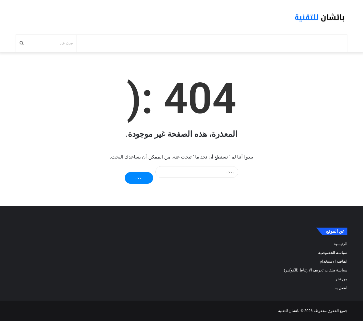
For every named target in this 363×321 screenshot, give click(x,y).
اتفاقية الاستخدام (333, 261)
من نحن (340, 279)
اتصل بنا (340, 287)
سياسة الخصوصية (332, 252)
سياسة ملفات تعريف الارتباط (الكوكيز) (315, 270)
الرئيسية (340, 243)
